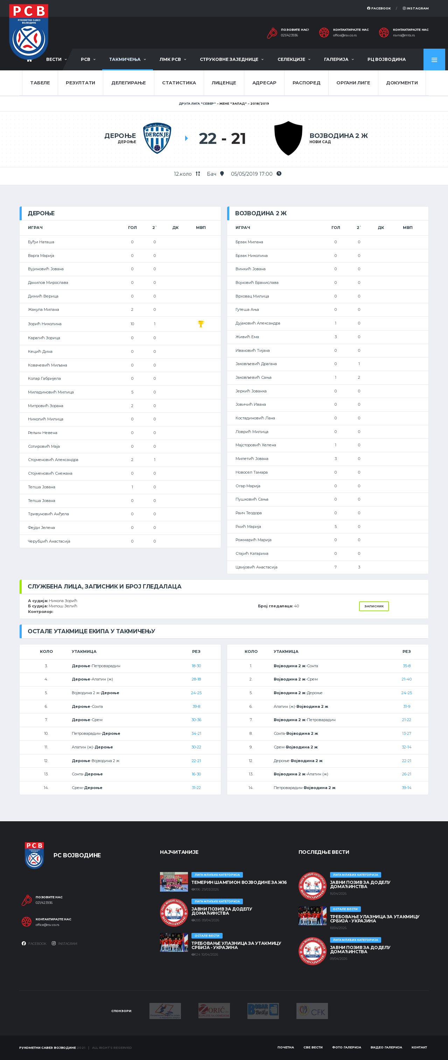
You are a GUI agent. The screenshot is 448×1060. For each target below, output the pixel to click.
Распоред (307, 82)
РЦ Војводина (387, 59)
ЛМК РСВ (170, 59)
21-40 (407, 679)
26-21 (406, 774)
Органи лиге (353, 82)
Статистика (179, 82)
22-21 (196, 760)
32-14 (407, 747)
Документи (402, 82)
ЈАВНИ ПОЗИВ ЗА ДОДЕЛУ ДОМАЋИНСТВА (221, 911)
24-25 (196, 692)
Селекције (291, 59)
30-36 (196, 719)
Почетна (286, 1047)
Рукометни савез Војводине (47, 1047)
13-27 (406, 733)
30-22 (196, 747)
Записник (374, 606)
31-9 (406, 706)
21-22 (406, 719)
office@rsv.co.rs (345, 35)
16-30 (196, 774)
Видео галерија (386, 1047)
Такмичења (125, 59)
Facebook (379, 8)
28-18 (196, 679)
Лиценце (224, 82)
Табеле (40, 82)
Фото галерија (346, 1047)
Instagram (416, 8)
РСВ (85, 59)
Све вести (313, 1047)
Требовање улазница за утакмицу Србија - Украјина (236, 945)
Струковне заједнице (229, 59)
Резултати (80, 82)
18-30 (196, 665)
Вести (54, 59)
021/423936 (289, 35)
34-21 (196, 733)
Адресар (264, 82)
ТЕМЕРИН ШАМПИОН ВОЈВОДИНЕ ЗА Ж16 (238, 882)
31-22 (196, 787)
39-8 (196, 706)
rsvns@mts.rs (404, 35)
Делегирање (128, 82)
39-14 (407, 787)
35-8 (407, 665)
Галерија (336, 59)
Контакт (419, 1047)
